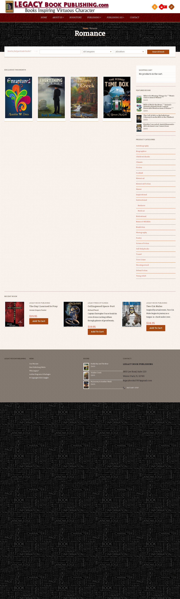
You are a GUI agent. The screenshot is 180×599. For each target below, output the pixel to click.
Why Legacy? (35, 362)
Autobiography (142, 146)
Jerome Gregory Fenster (37, 310)
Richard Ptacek (93, 310)
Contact (134, 18)
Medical (141, 211)
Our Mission (35, 355)
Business (141, 206)
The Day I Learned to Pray (43, 307)
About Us (58, 18)
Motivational (141, 217)
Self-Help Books (142, 249)
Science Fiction (142, 244)
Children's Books (143, 157)
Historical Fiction (143, 184)
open (171, 7)
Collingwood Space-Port (101, 307)
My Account (154, 7)
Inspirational (141, 195)
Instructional (141, 200)
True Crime (141, 260)
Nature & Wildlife (143, 222)
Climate (139, 163)
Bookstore (76, 18)
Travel (139, 255)
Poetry (139, 238)
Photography (141, 233)
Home (44, 18)
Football (139, 173)
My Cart (162, 6)
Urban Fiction (141, 271)
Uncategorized (142, 265)
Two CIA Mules (154, 307)
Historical (140, 179)
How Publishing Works (39, 359)
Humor (139, 190)
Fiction (139, 168)
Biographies (141, 152)
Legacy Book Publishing (39, 303)
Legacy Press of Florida (98, 303)
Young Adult (141, 276)
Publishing (94, 18)
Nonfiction (140, 228)
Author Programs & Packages (41, 366)
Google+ (48, 369)
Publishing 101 (115, 18)
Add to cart (38, 321)
